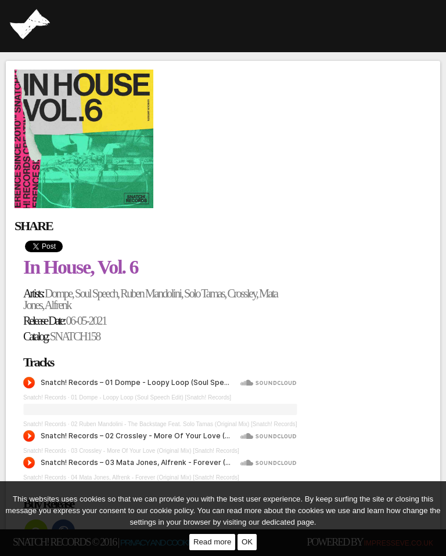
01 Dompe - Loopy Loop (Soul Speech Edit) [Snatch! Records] (151, 397)
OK (247, 541)
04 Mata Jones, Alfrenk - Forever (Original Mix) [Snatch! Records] (155, 477)
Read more (212, 541)
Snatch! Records (44, 397)
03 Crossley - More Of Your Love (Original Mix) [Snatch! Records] (155, 451)
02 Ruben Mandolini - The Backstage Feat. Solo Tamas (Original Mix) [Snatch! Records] (184, 424)
